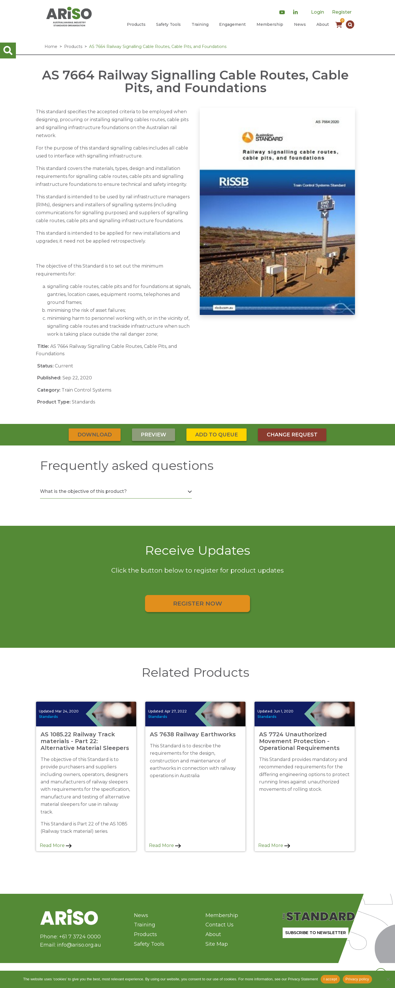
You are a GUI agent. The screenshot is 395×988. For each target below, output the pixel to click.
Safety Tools (168, 24)
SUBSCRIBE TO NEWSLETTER (315, 932)
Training (200, 24)
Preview (153, 435)
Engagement (232, 24)
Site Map (216, 944)
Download (94, 435)
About (322, 24)
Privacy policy (357, 979)
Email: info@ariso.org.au (70, 945)
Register (342, 12)
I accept (330, 979)
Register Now (197, 603)
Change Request (292, 435)
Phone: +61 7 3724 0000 (70, 937)
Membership (270, 24)
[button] (350, 25)
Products (136, 24)
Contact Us (219, 925)
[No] (388, 979)
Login (317, 12)
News (300, 24)
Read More (56, 845)
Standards (48, 716)
